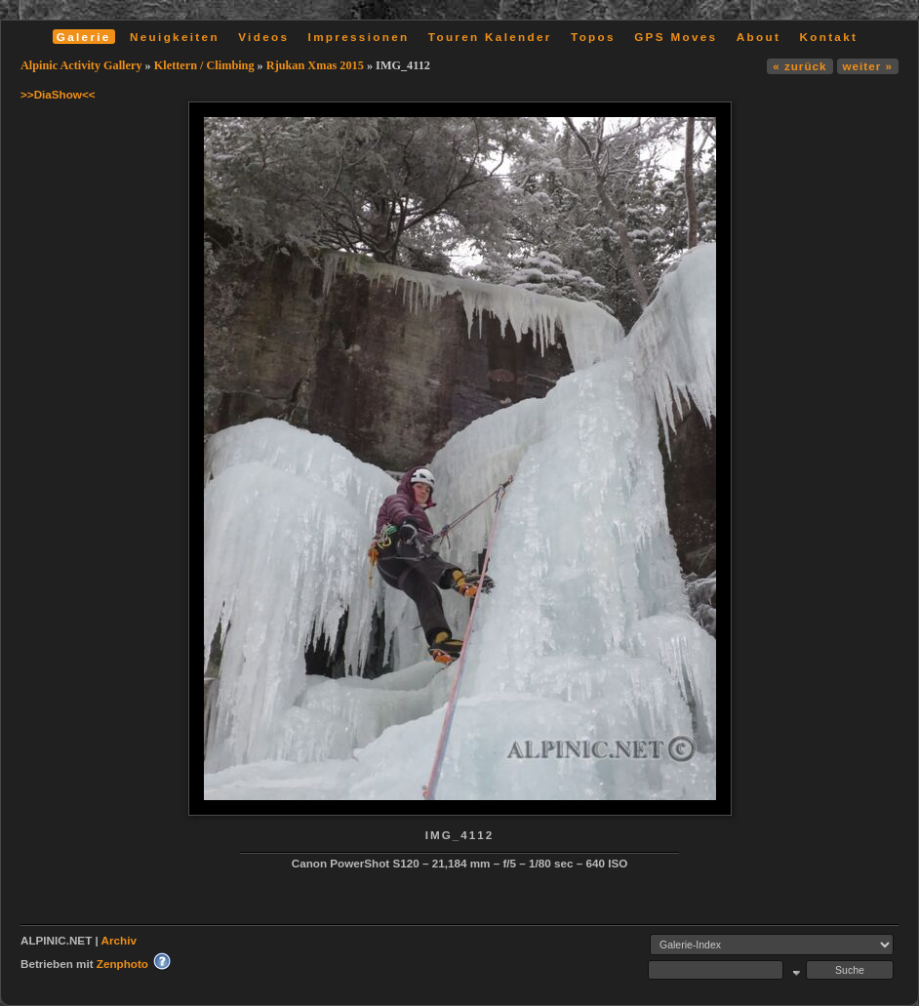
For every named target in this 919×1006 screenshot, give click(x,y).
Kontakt (828, 36)
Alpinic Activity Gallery (81, 65)
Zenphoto (122, 963)
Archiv (119, 940)
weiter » (868, 66)
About (758, 36)
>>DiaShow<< (58, 94)
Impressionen (359, 36)
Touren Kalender (490, 36)
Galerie (84, 36)
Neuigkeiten (175, 36)
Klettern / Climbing (204, 65)
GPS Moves (675, 36)
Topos (593, 36)
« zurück (799, 66)
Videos (263, 36)
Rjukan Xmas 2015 (315, 65)
